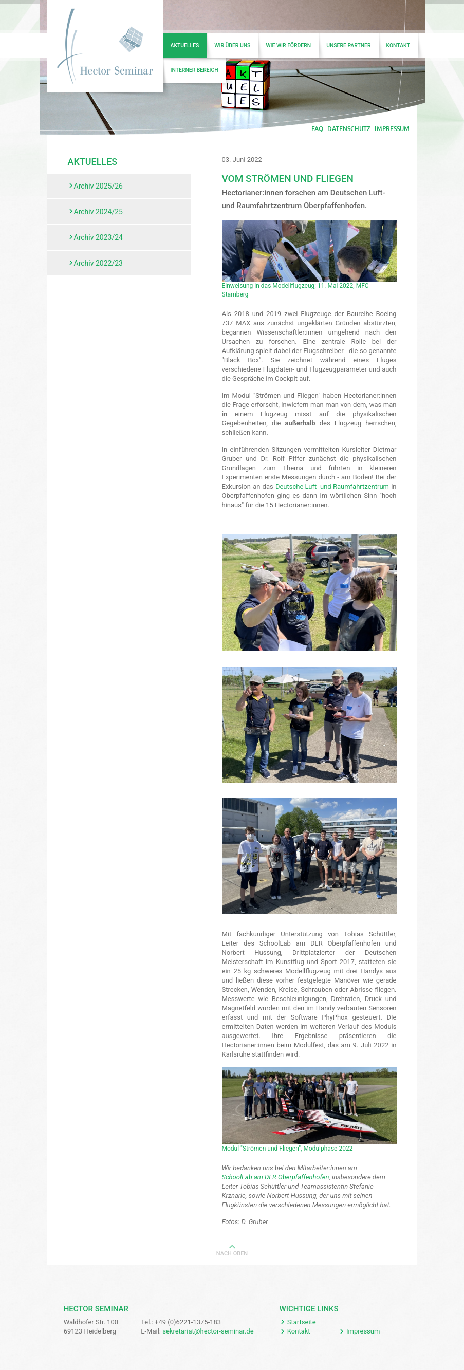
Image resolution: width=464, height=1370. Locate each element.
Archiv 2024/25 (98, 212)
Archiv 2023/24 (98, 237)
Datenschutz (348, 129)
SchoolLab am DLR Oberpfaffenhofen (275, 1177)
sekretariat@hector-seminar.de (207, 1331)
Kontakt (398, 45)
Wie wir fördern (288, 45)
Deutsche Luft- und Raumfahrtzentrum (332, 486)
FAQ (317, 129)
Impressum (392, 129)
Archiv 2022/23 (98, 263)
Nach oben (232, 1253)
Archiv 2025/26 (98, 186)
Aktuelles (185, 45)
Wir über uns (232, 45)
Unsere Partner (348, 45)
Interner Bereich (194, 70)
